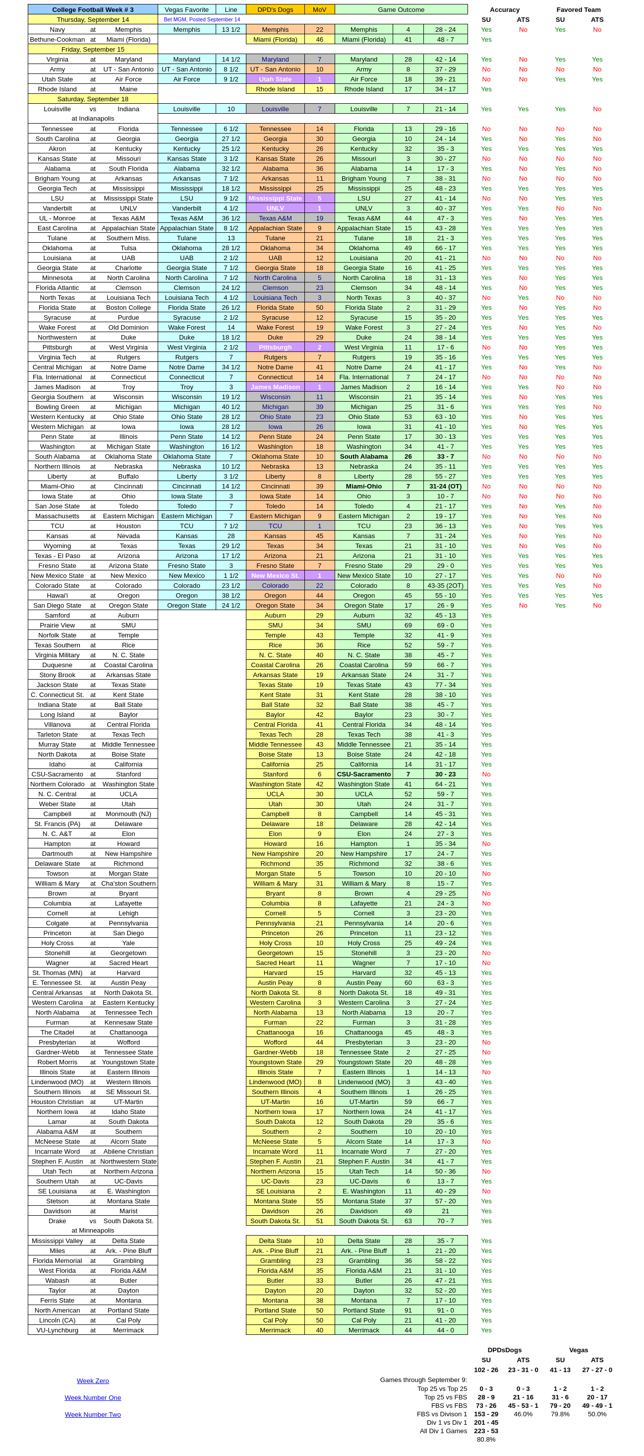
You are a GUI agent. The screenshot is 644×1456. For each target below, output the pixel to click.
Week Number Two (93, 1414)
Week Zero (93, 1381)
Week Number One (93, 1397)
